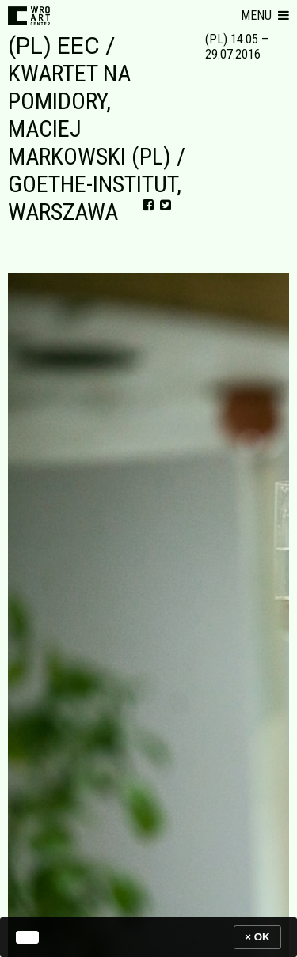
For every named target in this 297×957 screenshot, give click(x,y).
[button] (265, 16)
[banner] (148, 937)
